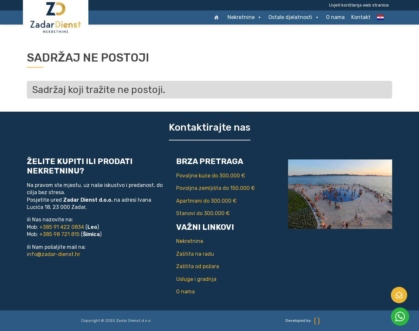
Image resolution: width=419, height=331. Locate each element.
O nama (335, 17)
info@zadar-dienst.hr (53, 254)
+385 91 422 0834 (61, 227)
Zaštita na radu (195, 254)
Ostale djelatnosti (293, 17)
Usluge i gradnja (196, 279)
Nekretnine (245, 17)
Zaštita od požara (197, 266)
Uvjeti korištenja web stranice (359, 5)
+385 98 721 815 (59, 234)
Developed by (302, 320)
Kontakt (361, 17)
